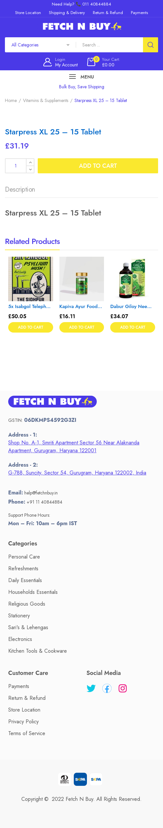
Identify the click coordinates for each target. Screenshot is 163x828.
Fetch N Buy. (80, 799)
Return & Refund (27, 698)
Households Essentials (33, 592)
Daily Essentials (25, 580)
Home (11, 100)
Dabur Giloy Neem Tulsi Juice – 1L (132, 306)
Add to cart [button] (30, 327)
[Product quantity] (19, 165)
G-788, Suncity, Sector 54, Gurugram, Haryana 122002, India (77, 472)
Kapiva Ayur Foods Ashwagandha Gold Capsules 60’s (81, 306)
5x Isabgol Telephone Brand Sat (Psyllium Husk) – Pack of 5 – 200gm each (30, 306)
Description (20, 189)
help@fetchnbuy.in (41, 493)
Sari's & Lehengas (28, 627)
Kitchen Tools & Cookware (37, 651)
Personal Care (24, 557)
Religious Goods (26, 604)
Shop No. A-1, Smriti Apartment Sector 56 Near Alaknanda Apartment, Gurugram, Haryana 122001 (73, 446)
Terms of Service (26, 733)
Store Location (24, 710)
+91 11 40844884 (44, 502)
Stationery (19, 615)
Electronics (20, 639)
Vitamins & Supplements (45, 100)
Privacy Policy (23, 721)
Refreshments (23, 568)
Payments (18, 686)
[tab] (20, 191)
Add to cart (98, 166)
